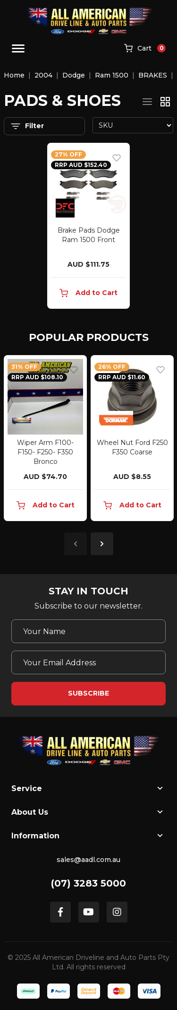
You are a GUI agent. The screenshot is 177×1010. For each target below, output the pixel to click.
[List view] (147, 102)
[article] (45, 440)
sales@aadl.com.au (88, 859)
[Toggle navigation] (18, 48)
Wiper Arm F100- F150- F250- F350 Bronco (45, 452)
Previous (75, 543)
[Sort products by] (133, 125)
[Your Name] (88, 631)
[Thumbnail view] (165, 102)
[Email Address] (88, 662)
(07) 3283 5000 (88, 883)
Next (102, 543)
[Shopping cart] (145, 49)
